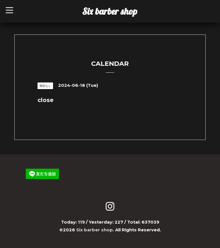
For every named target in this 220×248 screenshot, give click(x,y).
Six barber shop (109, 11)
